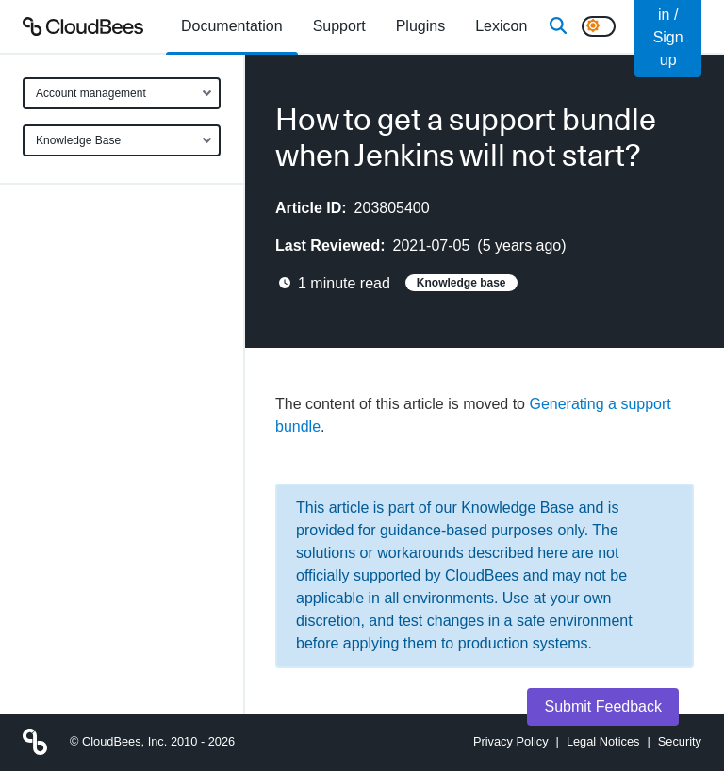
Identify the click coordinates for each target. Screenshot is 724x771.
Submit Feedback (603, 706)
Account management (91, 93)
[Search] (558, 26)
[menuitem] (232, 26)
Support (339, 26)
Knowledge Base (78, 140)
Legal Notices (603, 741)
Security (679, 741)
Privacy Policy (511, 741)
